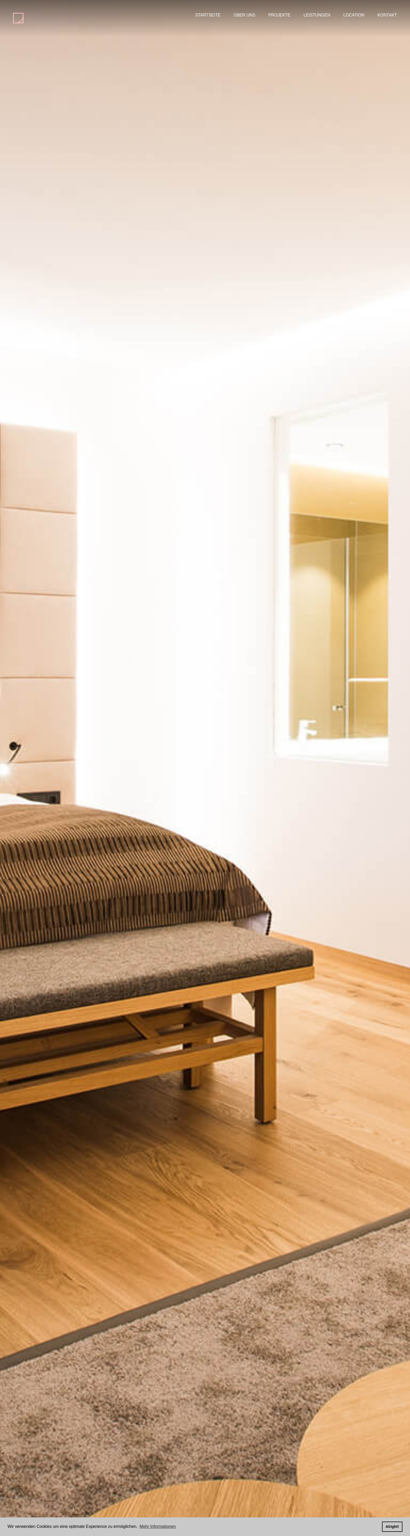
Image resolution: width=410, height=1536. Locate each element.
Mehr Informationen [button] (158, 1526)
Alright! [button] (392, 1526)
